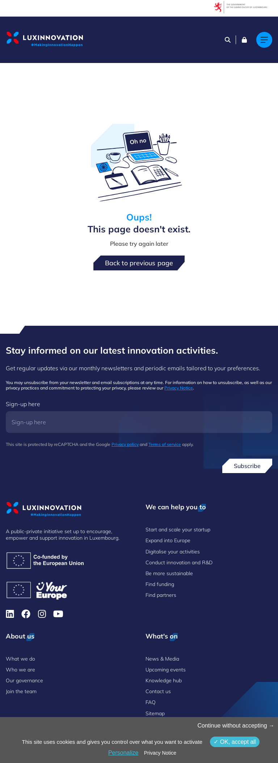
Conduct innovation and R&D (179, 562)
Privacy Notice (178, 388)
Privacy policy (125, 444)
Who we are (20, 669)
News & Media (162, 658)
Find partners (161, 595)
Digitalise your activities (173, 551)
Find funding (160, 584)
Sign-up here (23, 404)
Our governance (24, 680)
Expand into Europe (168, 540)
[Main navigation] (264, 40)
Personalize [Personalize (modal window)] (123, 753)
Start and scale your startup (178, 529)
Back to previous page (139, 263)
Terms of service (164, 444)
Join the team (21, 691)
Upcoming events (166, 669)
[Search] (227, 39)
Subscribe (247, 465)
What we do (20, 658)
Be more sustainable (169, 573)
